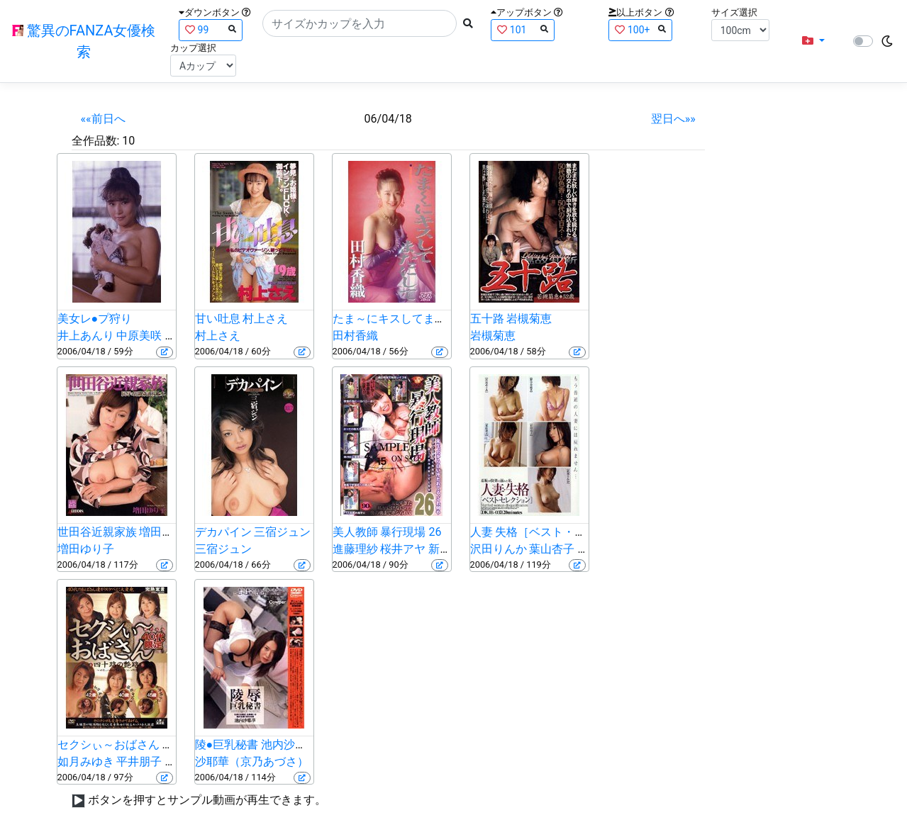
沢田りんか (498, 549)
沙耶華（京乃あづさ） (251, 761)
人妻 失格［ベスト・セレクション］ (562, 532)
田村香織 (355, 335)
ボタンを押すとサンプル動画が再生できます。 (207, 800)
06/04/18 (388, 118)
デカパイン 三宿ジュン (253, 532)
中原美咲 (139, 335)
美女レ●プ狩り (95, 318)
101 (522, 29)
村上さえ (217, 335)
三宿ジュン (223, 549)
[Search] (359, 23)
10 (128, 140)
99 (210, 29)
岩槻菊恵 (493, 335)
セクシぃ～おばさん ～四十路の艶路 (149, 744)
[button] (813, 41)
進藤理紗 (355, 549)
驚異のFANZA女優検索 (84, 41)
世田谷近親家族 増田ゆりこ (126, 532)
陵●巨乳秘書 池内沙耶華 (256, 744)
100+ (640, 29)
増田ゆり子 (85, 549)
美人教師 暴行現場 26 (387, 532)
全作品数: (96, 140)
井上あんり (85, 335)
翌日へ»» (673, 118)
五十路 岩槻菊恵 (511, 318)
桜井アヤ (402, 549)
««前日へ (103, 118)
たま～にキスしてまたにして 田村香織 (430, 318)
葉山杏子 (551, 549)
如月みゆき (85, 761)
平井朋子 (139, 761)
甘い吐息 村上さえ (242, 318)
